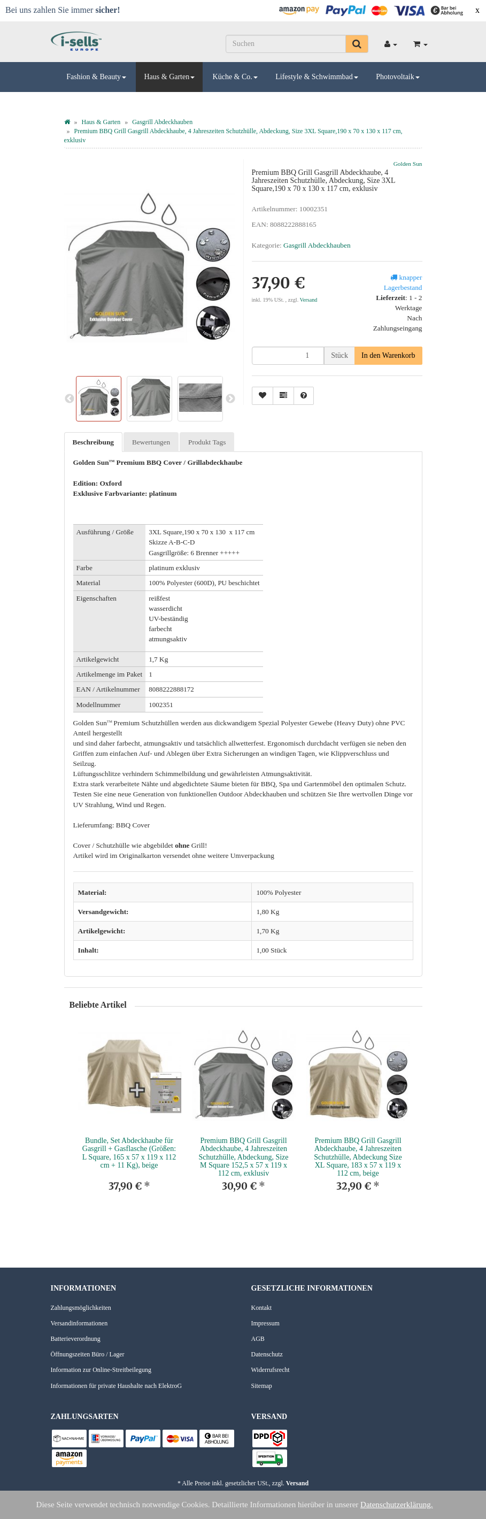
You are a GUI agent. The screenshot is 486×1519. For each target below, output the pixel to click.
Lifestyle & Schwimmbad (316, 77)
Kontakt (261, 1307)
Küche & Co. (235, 77)
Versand (309, 300)
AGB (258, 1338)
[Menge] (288, 356)
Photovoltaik (398, 77)
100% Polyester (278, 892)
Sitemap (261, 1386)
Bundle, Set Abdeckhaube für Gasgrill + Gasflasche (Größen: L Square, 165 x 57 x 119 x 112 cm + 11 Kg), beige (129, 1153)
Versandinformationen (79, 1323)
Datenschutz (267, 1354)
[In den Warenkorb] (388, 356)
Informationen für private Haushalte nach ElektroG (116, 1386)
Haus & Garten (169, 77)
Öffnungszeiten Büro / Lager (88, 1354)
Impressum (265, 1323)
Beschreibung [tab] (93, 442)
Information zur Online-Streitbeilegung (101, 1370)
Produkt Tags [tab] (207, 442)
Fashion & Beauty (96, 77)
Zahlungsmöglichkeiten (81, 1307)
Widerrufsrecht (270, 1370)
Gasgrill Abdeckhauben (316, 245)
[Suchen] (286, 44)
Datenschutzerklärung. (396, 1504)
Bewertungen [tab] (151, 442)
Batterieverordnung (76, 1338)
